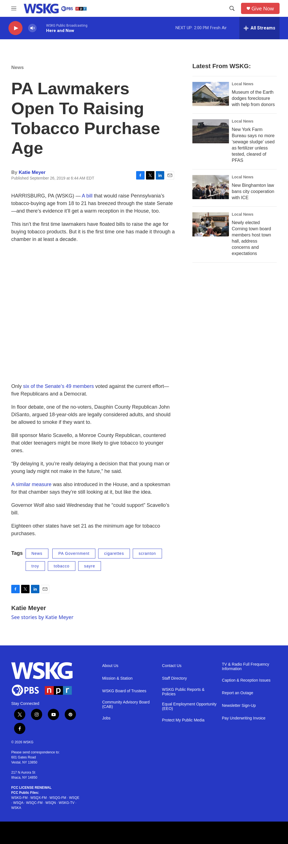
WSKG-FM (19, 798)
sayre (89, 566)
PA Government (73, 553)
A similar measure (31, 484)
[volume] (32, 28)
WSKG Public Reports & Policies (183, 691)
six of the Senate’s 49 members (58, 386)
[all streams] (259, 28)
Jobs (106, 718)
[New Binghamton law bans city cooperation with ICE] (210, 187)
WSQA (18, 803)
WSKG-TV (67, 803)
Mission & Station (117, 678)
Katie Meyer (32, 172)
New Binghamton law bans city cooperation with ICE (253, 191)
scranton (147, 553)
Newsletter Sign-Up (239, 705)
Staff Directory (174, 678)
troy (35, 566)
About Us (110, 666)
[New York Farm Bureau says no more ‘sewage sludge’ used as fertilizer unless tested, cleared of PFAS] (210, 131)
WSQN (50, 803)
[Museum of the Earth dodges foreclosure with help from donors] (210, 94)
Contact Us (171, 666)
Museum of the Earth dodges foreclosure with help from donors (253, 98)
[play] (15, 28)
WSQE (74, 798)
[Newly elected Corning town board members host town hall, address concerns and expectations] (210, 224)
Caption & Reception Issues (246, 680)
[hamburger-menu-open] (13, 8)
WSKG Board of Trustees (124, 691)
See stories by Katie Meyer (42, 617)
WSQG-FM (58, 798)
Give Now (262, 9)
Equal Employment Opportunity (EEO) (189, 706)
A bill (87, 196)
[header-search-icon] (232, 8)
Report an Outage (237, 693)
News (17, 67)
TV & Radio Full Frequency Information (245, 666)
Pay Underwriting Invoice (244, 718)
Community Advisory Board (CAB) (126, 704)
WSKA (16, 808)
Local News (242, 84)
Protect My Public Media (183, 720)
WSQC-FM (34, 803)
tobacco (61, 566)
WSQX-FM (38, 798)
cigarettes (114, 553)
